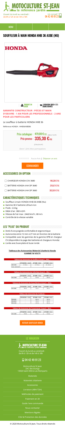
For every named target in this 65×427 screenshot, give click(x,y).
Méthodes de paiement (32, 394)
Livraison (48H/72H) (32, 389)
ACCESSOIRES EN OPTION (16, 173)
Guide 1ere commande (32, 403)
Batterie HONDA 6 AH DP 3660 (22, 190)
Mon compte (40, 26)
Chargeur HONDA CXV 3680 (21, 180)
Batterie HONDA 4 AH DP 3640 (22, 185)
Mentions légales (32, 412)
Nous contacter (32, 407)
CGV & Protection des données (32, 417)
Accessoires (32, 385)
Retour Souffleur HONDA (32, 322)
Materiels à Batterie (33, 380)
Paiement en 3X (32, 398)
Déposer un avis (50, 158)
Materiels (32, 375)
